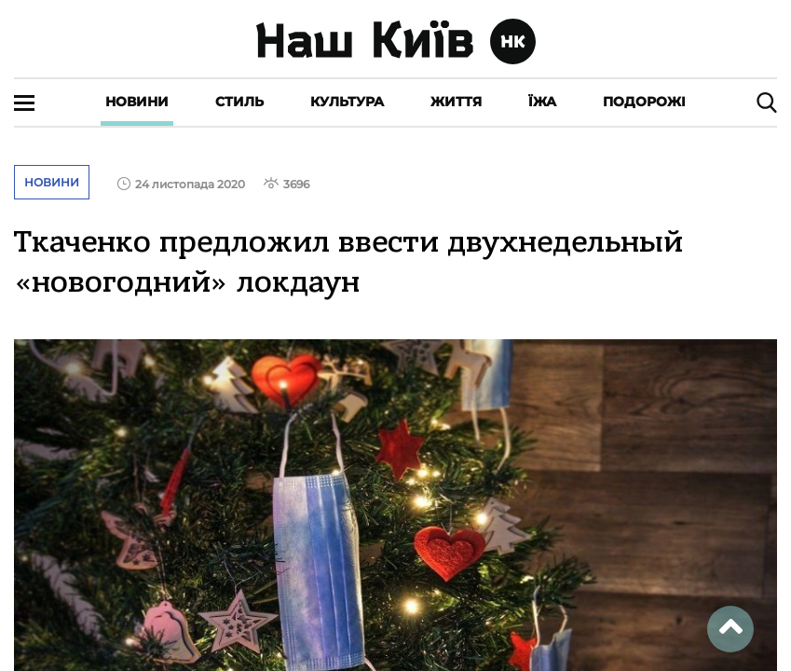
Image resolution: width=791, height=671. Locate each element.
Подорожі (644, 101)
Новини (137, 101)
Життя (456, 101)
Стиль (239, 101)
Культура (347, 101)
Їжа (542, 101)
